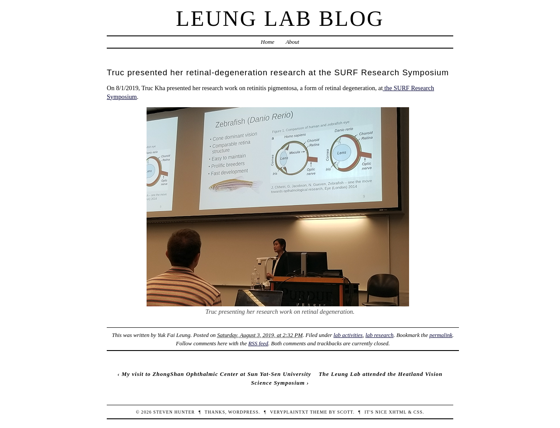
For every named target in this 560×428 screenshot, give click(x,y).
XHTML (397, 412)
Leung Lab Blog (280, 18)
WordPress (243, 412)
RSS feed (258, 343)
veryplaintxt (289, 412)
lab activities (348, 335)
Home (267, 42)
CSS (418, 412)
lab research (379, 335)
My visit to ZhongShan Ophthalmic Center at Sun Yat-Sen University (216, 374)
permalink (440, 335)
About (292, 42)
